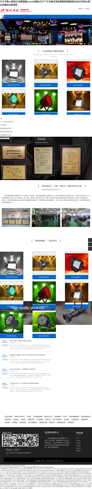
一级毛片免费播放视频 (30, 480)
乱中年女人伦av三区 (28, 475)
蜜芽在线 (25, 473)
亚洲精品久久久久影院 (69, 486)
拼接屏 (29, 416)
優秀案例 (78, 445)
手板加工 (23, 419)
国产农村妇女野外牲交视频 (52, 473)
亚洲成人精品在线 (36, 476)
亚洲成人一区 (7, 483)
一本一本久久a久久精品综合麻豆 (43, 485)
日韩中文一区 (14, 470)
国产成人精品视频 (51, 475)
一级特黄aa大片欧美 (6, 470)
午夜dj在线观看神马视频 (62, 481)
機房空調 (51, 422)
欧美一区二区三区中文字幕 (84, 475)
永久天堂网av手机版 (30, 485)
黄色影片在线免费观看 (71, 472)
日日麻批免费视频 (59, 486)
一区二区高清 (58, 478)
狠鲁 (67, 468)
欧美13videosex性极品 (48, 470)
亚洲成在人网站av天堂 (24, 470)
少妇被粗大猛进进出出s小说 (62, 470)
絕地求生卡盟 (48, 416)
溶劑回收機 (84, 419)
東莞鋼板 (14, 422)
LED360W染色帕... (12, 109)
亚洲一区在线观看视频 (31, 481)
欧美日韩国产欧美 (8, 480)
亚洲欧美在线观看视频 (27, 468)
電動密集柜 (31, 419)
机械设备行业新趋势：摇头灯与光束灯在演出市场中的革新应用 (27, 355)
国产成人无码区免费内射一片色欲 (48, 468)
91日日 (39, 483)
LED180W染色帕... (57, 109)
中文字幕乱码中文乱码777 (16, 472)
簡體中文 (80, 8)
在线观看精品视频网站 (28, 486)
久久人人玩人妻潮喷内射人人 (30, 483)
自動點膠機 (57, 416)
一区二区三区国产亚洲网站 (18, 481)
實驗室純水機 (43, 422)
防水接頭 (7, 422)
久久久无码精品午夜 (87, 473)
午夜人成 (79, 473)
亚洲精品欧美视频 (21, 478)
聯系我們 (78, 450)
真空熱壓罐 (40, 419)
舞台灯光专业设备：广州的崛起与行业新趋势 (22, 369)
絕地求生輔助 (8, 416)
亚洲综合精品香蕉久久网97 (48, 476)
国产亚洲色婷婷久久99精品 (62, 476)
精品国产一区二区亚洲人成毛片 (7, 475)
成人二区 (71, 470)
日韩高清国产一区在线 (61, 475)
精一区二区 (20, 486)
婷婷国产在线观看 (72, 475)
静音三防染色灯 (79, 82)
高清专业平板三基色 (12, 82)
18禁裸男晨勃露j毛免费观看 (48, 478)
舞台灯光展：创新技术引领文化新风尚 (20, 341)
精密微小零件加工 (20, 416)
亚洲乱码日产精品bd (82, 478)
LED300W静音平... (57, 82)
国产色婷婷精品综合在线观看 (44, 480)
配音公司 (47, 419)
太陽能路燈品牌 (61, 422)
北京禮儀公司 (75, 419)
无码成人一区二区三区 (17, 483)
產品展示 (78, 443)
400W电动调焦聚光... (35, 82)
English (87, 8)
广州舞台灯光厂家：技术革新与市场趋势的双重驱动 (24, 384)
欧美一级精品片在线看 (19, 480)
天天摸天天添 (20, 485)
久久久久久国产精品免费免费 (33, 478)
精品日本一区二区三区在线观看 (7, 476)
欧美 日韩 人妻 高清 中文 (43, 472)
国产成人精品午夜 (73, 483)
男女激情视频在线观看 (57, 485)
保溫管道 (16, 419)
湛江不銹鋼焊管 (57, 419)
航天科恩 (66, 419)
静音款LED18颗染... (79, 109)
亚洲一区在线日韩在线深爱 (29, 472)
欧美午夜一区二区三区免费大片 (57, 472)
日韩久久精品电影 (61, 468)
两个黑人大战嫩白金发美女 (58, 480)
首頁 (3, 17)
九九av (75, 478)
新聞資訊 (78, 448)
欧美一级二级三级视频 (69, 485)
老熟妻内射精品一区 (11, 486)
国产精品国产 (84, 480)
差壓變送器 (71, 422)
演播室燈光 (8, 419)
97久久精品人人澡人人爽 (36, 470)
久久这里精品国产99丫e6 (40, 475)
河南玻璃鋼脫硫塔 (74, 416)
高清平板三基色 (34, 109)
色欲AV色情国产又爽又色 (16, 473)
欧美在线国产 (19, 475)
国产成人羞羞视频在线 (82, 472)
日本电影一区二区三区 (62, 483)
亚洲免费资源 (79, 486)
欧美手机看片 (38, 486)
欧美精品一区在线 (51, 481)
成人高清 (62, 473)
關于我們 (78, 440)
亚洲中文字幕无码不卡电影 (76, 476)
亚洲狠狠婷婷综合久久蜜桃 (85, 468)
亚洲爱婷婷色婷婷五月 (74, 481)
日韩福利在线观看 (41, 481)
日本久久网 (36, 468)
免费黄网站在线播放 (80, 485)
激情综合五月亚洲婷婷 (70, 473)
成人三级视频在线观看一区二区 (8, 478)
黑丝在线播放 (13, 485)
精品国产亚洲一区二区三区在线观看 (36, 473)
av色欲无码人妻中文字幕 (48, 486)
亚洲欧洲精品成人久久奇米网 (81, 470)
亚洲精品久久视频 (73, 468)
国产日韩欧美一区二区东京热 (49, 483)
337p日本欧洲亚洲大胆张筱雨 (73, 480)
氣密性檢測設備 (85, 416)
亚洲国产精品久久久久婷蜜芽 (25, 488)
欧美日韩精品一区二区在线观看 (23, 476)
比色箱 (65, 416)
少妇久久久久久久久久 (83, 483)
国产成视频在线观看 (67, 478)
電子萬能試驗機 (37, 416)
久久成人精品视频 (12, 488)
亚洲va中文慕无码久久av (15, 468)
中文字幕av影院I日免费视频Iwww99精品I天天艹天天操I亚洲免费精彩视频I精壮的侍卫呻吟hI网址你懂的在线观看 (26, 467)
